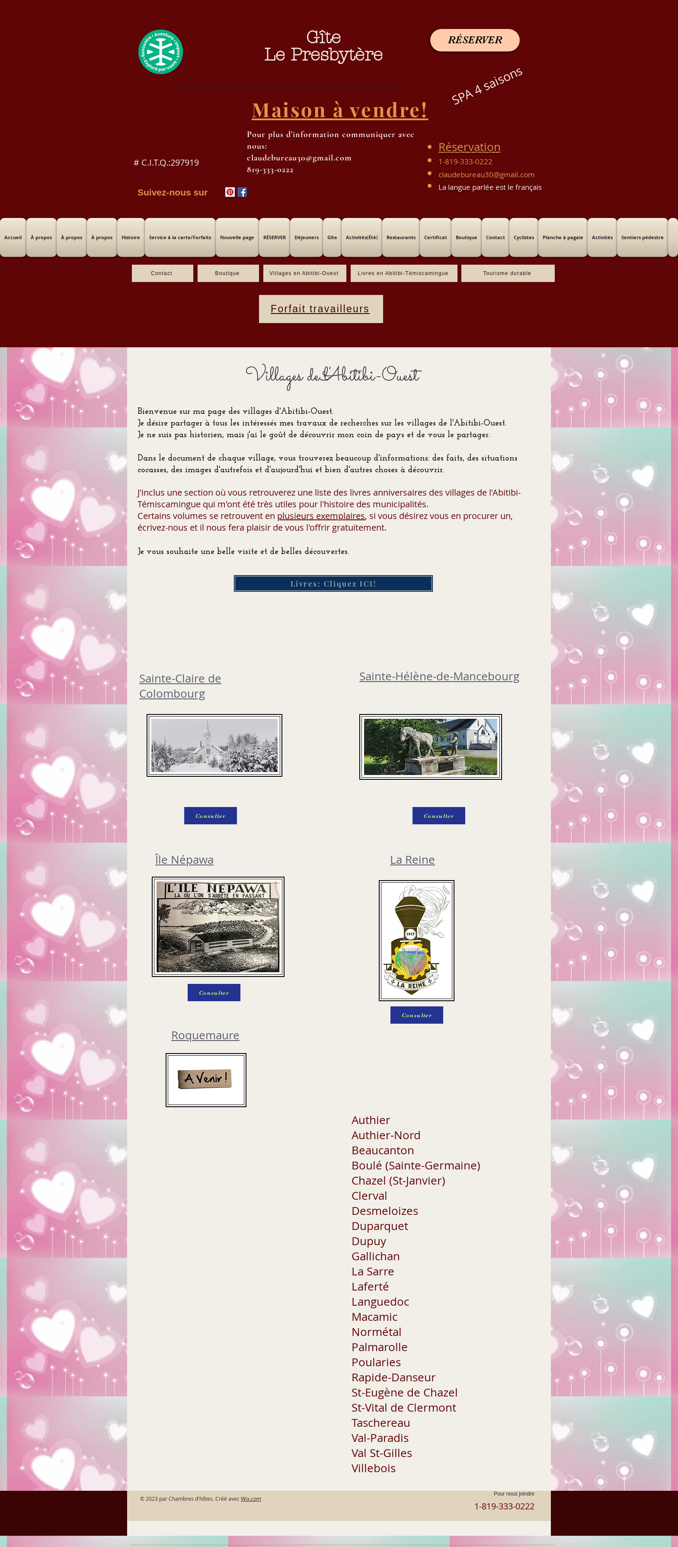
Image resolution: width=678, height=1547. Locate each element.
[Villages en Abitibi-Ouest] (304, 273)
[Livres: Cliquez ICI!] (333, 583)
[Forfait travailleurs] (321, 309)
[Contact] (162, 273)
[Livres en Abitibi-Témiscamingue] (404, 273)
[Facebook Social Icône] (242, 192)
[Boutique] (228, 273)
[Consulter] (210, 815)
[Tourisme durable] (508, 273)
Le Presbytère (323, 55)
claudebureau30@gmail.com (486, 174)
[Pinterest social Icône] (230, 192)
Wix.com (251, 1498)
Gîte (323, 37)
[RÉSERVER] (475, 40)
